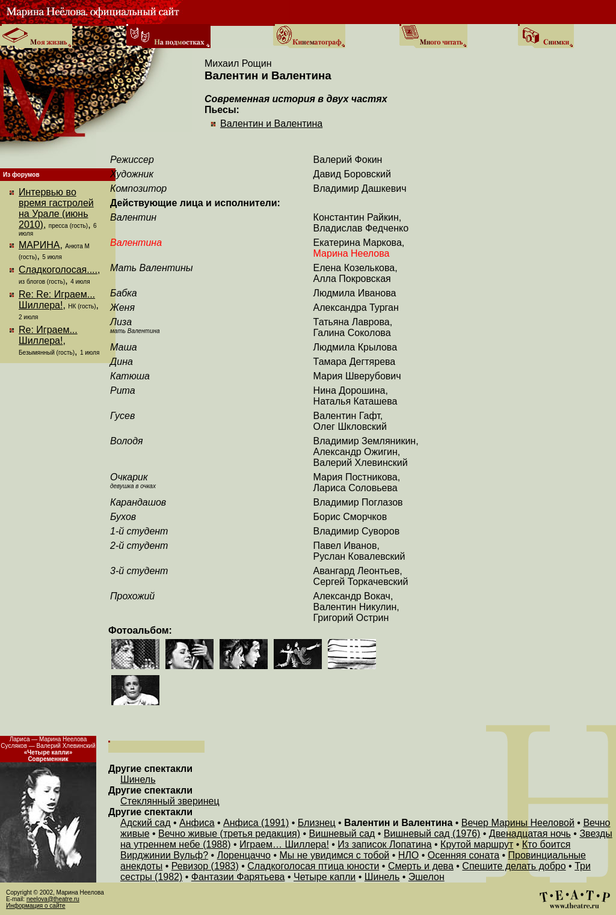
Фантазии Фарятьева (238, 877)
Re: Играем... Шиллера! (48, 335)
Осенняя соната (463, 855)
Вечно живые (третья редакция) (229, 833)
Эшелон (426, 877)
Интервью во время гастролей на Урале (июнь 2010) (56, 208)
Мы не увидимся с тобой (334, 855)
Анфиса (197, 823)
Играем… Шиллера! (284, 844)
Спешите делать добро (513, 866)
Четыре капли (325, 877)
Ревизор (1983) (205, 866)
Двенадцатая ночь (530, 833)
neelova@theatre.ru (52, 899)
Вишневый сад (342, 833)
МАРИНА (39, 245)
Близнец (317, 823)
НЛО (408, 855)
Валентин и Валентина (271, 123)
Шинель (137, 779)
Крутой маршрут (476, 844)
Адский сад (145, 823)
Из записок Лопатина (384, 844)
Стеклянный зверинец (170, 801)
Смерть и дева (421, 866)
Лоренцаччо (244, 855)
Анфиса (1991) (256, 823)
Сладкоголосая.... (58, 270)
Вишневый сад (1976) (432, 833)
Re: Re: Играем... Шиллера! (57, 299)
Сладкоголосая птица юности (313, 866)
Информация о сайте (36, 905)
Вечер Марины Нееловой (517, 823)
